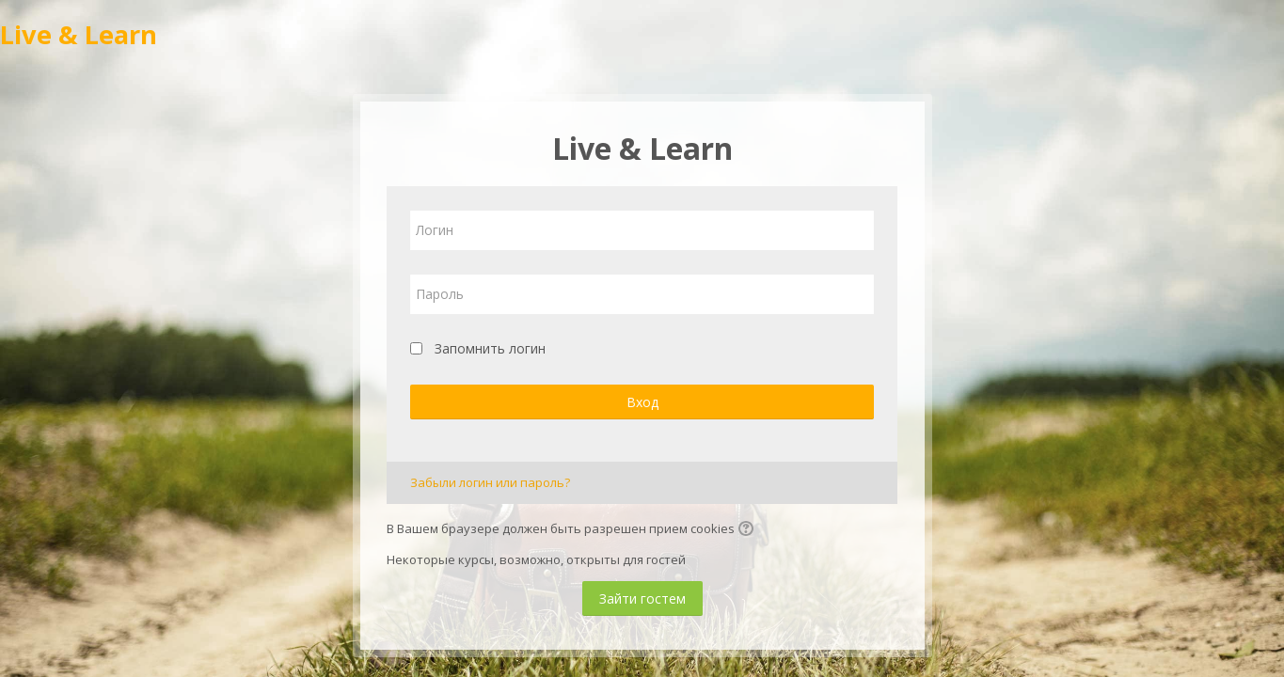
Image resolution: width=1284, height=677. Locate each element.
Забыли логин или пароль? (490, 482)
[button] (748, 530)
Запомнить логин (490, 348)
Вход (642, 402)
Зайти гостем (642, 598)
